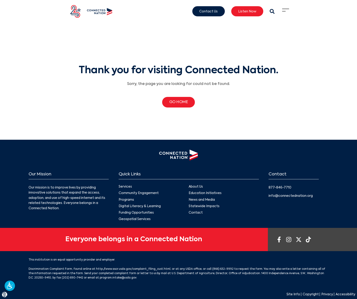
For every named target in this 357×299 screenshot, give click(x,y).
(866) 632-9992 (223, 269)
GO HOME (178, 102)
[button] (10, 286)
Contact (196, 212)
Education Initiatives (205, 193)
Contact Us (208, 11)
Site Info (293, 294)
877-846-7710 (280, 187)
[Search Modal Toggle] (272, 11)
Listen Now (247, 11)
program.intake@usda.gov (118, 277)
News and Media (202, 199)
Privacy (327, 294)
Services (125, 187)
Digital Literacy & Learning (140, 206)
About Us (196, 187)
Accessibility (345, 294)
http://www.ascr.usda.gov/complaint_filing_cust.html (133, 269)
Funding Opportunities (136, 212)
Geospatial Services (135, 219)
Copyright (311, 294)
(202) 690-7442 (72, 277)
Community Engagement (139, 193)
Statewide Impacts (204, 206)
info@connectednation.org (291, 195)
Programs (126, 199)
